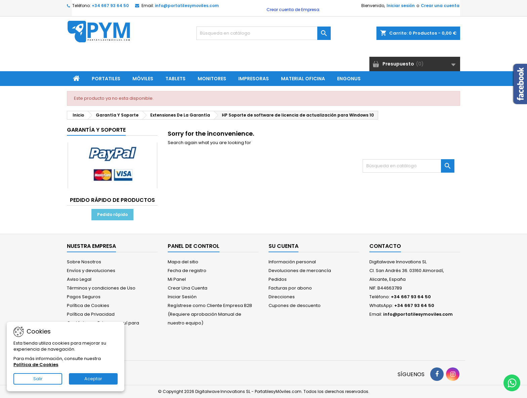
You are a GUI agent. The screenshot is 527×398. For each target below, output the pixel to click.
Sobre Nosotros (84, 262)
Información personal (292, 262)
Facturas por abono (290, 288)
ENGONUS (349, 78)
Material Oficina (303, 78)
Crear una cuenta (440, 5)
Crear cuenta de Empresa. (293, 9)
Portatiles (106, 78)
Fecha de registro (187, 270)
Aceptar (93, 378)
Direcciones (282, 297)
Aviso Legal (79, 279)
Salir (38, 378)
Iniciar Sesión (182, 297)
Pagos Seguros (83, 297)
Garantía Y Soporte (96, 130)
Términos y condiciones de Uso (101, 288)
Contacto (385, 246)
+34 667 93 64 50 (110, 5)
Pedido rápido (112, 214)
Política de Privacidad (91, 314)
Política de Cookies (88, 305)
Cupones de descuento (295, 305)
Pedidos (278, 279)
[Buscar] (263, 33)
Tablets (175, 78)
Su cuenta (283, 246)
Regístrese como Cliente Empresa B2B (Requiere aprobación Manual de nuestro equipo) (210, 314)
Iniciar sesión (401, 5)
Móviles (142, 78)
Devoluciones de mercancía (300, 270)
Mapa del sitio (183, 262)
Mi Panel (177, 279)
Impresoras (253, 78)
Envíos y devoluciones (91, 270)
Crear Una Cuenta (187, 288)
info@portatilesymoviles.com (187, 5)
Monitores (212, 78)
